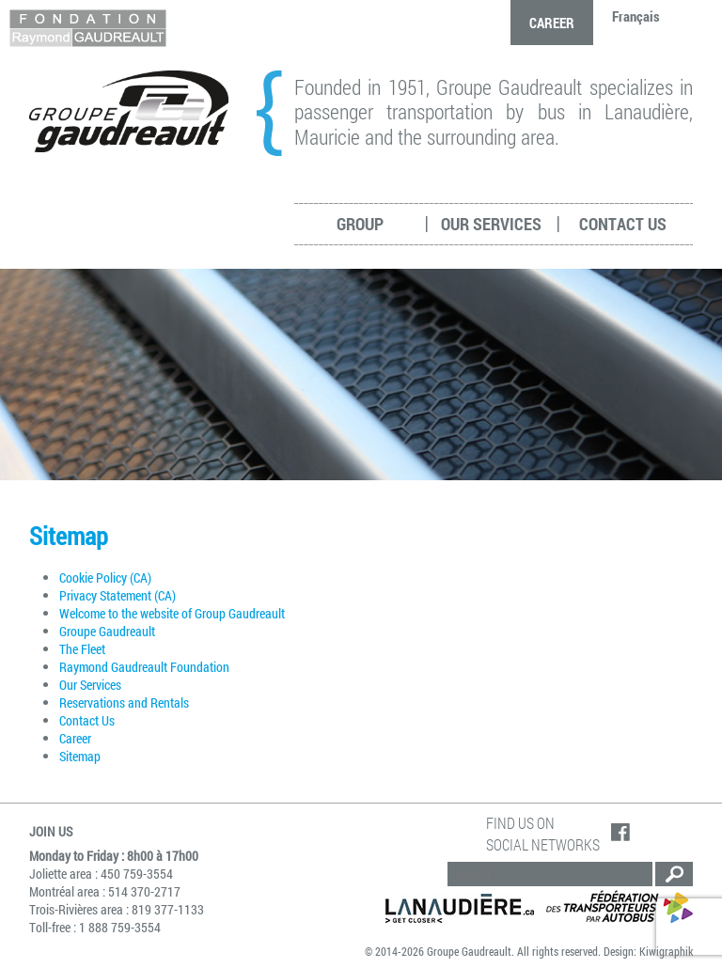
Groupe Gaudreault (107, 631)
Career (551, 22)
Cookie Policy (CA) (105, 577)
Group (360, 223)
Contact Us (623, 223)
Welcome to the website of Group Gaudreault (173, 613)
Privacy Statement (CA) (117, 595)
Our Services (90, 685)
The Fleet (82, 649)
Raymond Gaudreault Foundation (144, 667)
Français (636, 16)
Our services (491, 223)
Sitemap (80, 756)
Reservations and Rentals (124, 702)
